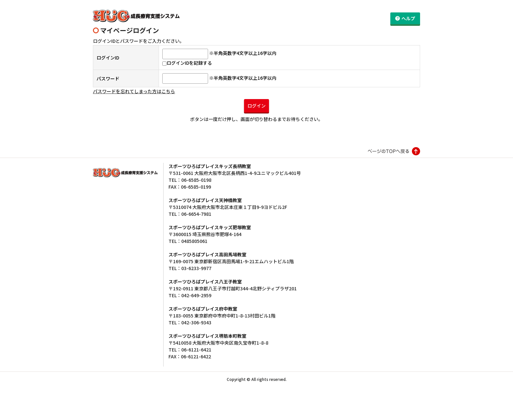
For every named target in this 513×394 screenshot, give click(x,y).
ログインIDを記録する (187, 70)
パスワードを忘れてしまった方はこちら (134, 98)
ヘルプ (408, 18)
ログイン (256, 113)
